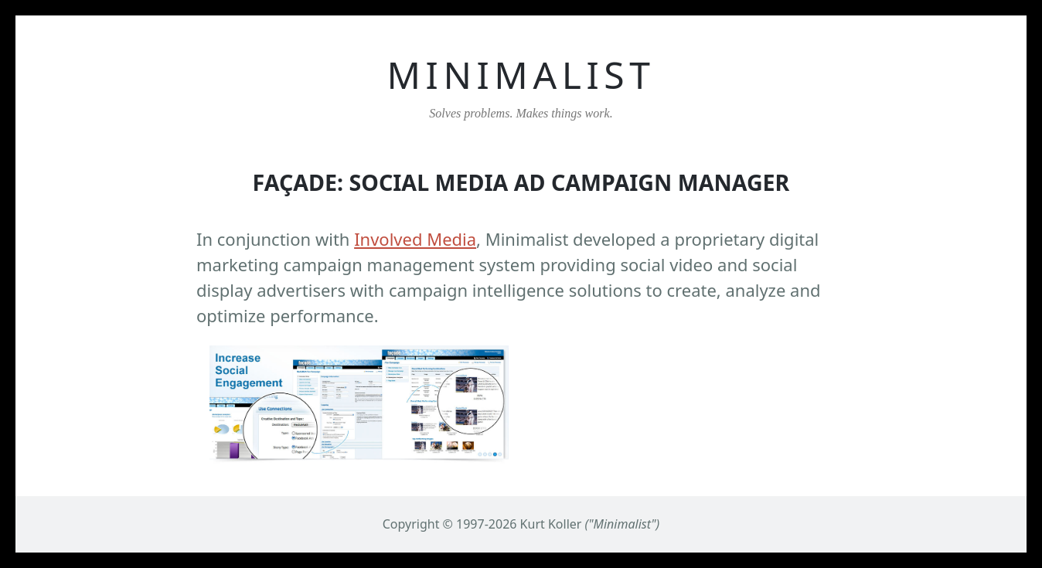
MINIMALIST (520, 74)
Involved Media (415, 238)
